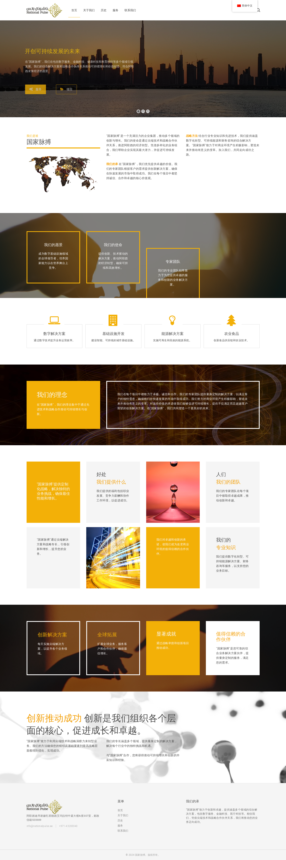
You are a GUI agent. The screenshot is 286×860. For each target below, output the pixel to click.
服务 (115, 10)
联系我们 (130, 10)
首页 (74, 10)
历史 (104, 10)
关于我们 (89, 10)
